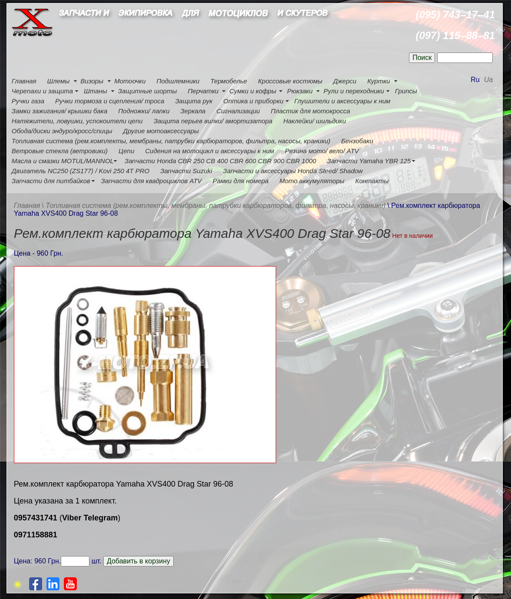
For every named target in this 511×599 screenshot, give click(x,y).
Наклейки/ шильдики (314, 121)
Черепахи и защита (42, 91)
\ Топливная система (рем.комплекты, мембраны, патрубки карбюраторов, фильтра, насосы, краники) (214, 205)
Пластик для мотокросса (310, 111)
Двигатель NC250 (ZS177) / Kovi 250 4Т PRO (80, 170)
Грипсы (406, 91)
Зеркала (192, 111)
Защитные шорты (147, 91)
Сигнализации (238, 111)
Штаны (95, 91)
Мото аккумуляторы (312, 180)
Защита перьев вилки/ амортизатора (213, 121)
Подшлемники (178, 81)
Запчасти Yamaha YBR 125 (369, 161)
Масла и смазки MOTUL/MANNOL (63, 161)
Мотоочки (129, 81)
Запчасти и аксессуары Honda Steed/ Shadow (293, 170)
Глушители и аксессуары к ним (342, 101)
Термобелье (228, 81)
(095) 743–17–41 (455, 14)
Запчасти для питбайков (51, 180)
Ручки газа (28, 101)
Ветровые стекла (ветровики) (60, 151)
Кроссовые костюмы (290, 81)
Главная (24, 81)
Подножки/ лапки (143, 111)
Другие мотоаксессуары (161, 131)
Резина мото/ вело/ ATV (322, 151)
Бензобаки (357, 141)
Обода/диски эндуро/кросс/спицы (62, 131)
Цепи (126, 151)
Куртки (378, 81)
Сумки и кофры (252, 91)
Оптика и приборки (253, 101)
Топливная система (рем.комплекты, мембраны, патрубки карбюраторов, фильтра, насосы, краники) (171, 141)
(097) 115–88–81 (455, 35)
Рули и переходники (353, 91)
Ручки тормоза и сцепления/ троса (109, 101)
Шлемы (58, 81)
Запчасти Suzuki (186, 170)
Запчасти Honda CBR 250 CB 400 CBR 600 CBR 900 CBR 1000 (220, 161)
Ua (488, 79)
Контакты (372, 180)
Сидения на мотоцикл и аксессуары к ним (209, 151)
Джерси (344, 81)
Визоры (91, 81)
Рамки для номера (241, 180)
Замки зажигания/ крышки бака (59, 111)
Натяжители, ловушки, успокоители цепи (77, 121)
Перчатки (203, 91)
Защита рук (193, 101)
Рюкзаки (300, 91)
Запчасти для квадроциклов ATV (151, 180)
